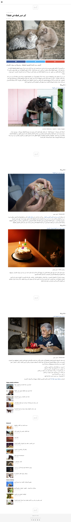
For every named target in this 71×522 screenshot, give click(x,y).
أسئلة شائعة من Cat (9, 12)
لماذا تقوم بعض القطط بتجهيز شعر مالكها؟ (23, 390)
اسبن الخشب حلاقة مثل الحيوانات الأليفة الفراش (24, 443)
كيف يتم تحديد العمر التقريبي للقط (52, 217)
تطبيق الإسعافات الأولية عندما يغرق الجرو (22, 482)
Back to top (35, 515)
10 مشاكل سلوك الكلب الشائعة (21, 473)
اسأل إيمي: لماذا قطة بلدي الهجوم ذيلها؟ (22, 384)
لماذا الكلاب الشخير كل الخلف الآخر (21, 431)
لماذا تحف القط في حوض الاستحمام (21, 396)
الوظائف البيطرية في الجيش (20, 494)
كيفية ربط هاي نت (18, 461)
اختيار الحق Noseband (19, 455)
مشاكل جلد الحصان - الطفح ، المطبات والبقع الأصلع (25, 488)
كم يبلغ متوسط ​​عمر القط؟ (58, 88)
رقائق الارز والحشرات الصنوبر (20, 449)
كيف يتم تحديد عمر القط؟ (59, 172)
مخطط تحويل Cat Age (55, 379)
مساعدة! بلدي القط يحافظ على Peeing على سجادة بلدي (26, 402)
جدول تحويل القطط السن (59, 316)
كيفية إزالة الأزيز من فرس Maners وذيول (23, 467)
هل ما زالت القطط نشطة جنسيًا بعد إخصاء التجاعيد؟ (25, 408)
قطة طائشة (30, 217)
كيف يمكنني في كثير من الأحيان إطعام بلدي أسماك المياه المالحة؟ (28, 500)
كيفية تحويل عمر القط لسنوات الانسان (56, 228)
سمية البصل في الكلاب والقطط (20, 425)
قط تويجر (16, 437)
